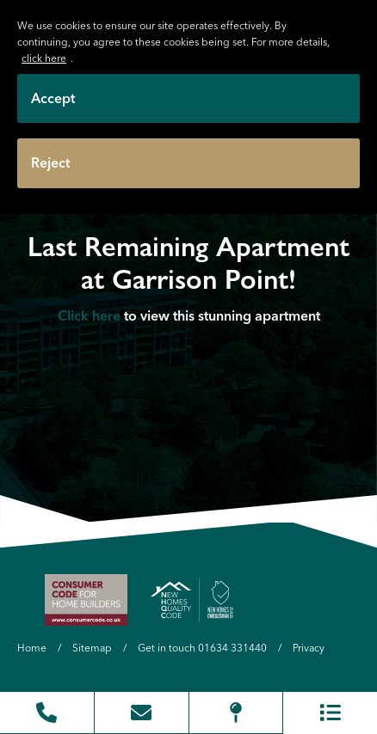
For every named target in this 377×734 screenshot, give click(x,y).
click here (44, 58)
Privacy (308, 647)
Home (31, 647)
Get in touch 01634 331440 (202, 647)
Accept (53, 98)
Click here (89, 314)
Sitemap (92, 647)
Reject (50, 162)
